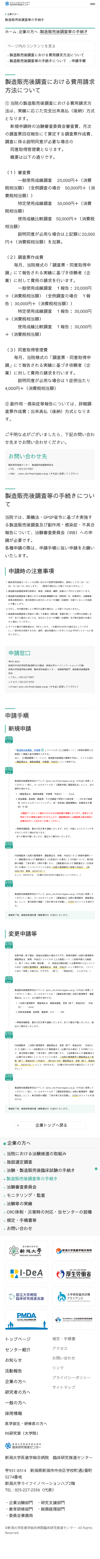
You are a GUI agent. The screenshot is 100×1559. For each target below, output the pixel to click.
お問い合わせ (20, 1238)
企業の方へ (29, 31)
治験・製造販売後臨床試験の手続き (43, 1172)
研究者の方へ (18, 1404)
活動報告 (14, 1382)
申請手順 (81, 61)
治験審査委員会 (23, 1189)
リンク (58, 1379)
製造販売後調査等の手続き (34, 1180)
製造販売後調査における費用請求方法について (48, 55)
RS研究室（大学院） (23, 1447)
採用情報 (14, 1427)
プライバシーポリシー (72, 1389)
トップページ (18, 1349)
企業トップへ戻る (51, 1125)
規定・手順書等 (23, 1230)
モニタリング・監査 (27, 1197)
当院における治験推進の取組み (39, 1154)
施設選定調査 (20, 1163)
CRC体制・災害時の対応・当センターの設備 (50, 1218)
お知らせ (14, 1371)
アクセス (60, 1359)
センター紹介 (18, 1360)
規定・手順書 (64, 1349)
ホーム (11, 31)
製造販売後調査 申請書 (28, 751)
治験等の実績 (20, 1206)
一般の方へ (16, 1415)
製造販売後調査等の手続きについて (39, 61)
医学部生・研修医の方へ (27, 1437)
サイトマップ (64, 1399)
